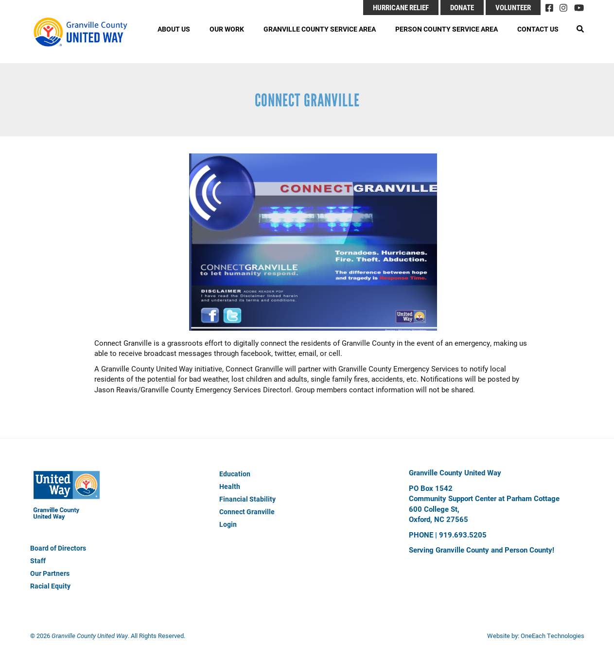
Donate (462, 7)
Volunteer (513, 7)
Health (229, 486)
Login (228, 524)
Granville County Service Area (319, 29)
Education (234, 473)
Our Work (227, 29)
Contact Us (538, 29)
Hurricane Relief (401, 7)
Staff (38, 560)
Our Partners (50, 573)
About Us (174, 29)
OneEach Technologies (552, 635)
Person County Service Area (446, 29)
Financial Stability (247, 499)
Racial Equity (50, 585)
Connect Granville (247, 511)
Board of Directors (58, 548)
